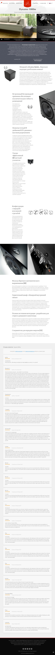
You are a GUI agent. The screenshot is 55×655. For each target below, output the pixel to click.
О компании (43, 3)
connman (7, 622)
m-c (6, 504)
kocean (6, 578)
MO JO (6, 463)
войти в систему (18, 351)
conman (7, 519)
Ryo (6, 533)
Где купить (12, 3)
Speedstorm (8, 394)
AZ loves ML (8, 428)
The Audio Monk (8, 593)
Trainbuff (7, 409)
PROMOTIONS (19, 3)
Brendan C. (7, 368)
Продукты (5, 3)
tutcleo (6, 446)
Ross (6, 610)
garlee (6, 357)
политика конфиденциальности (27, 653)
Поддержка (35, 3)
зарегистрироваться (29, 351)
